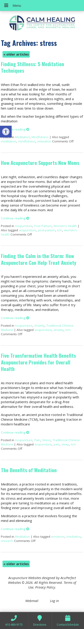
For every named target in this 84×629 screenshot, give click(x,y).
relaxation (44, 141)
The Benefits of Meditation (29, 470)
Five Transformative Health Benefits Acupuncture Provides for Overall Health (38, 362)
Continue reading (15, 129)
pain (57, 444)
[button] (6, 131)
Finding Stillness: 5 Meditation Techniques (32, 67)
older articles (16, 54)
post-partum (46, 230)
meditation (8, 141)
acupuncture (27, 230)
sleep (65, 444)
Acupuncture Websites (24, 577)
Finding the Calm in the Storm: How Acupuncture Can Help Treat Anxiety (38, 259)
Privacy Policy (45, 587)
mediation (74, 537)
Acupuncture (23, 226)
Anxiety (39, 325)
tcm (59, 230)
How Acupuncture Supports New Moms (40, 162)
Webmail (31, 600)
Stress (46, 440)
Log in (54, 600)
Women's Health (65, 226)
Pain (37, 440)
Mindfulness (40, 137)
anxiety (59, 330)
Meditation (22, 137)
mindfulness (26, 141)
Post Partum (43, 226)
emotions (58, 537)
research (7, 541)
